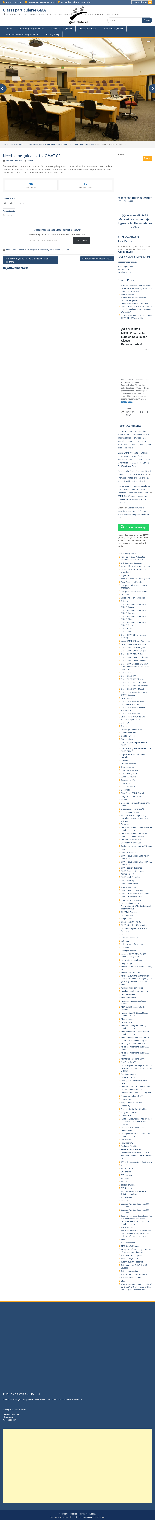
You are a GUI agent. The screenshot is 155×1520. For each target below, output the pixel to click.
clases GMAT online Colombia (133, 644)
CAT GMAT (125, 594)
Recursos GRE (127, 1143)
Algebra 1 (125, 575)
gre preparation (127, 918)
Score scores (126, 1197)
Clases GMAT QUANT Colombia (134, 657)
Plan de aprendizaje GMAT (132, 1096)
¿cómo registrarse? (129, 553)
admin (30, 160)
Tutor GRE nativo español (132, 1262)
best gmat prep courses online (134, 591)
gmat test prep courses (131, 900)
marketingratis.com (126, 266)
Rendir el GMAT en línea (131, 1149)
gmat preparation (128, 887)
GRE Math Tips (127, 915)
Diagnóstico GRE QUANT (131, 796)
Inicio (9, 28)
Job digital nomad (128, 950)
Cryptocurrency (127, 767)
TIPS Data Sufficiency (130, 1246)
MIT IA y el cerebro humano (133, 1043)
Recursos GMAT (128, 1139)
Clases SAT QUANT (113, 28)
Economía (125, 799)
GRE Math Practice (129, 912)
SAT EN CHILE (127, 1168)
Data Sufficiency (128, 786)
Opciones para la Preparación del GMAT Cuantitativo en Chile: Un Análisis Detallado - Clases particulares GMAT (135, 489)
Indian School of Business (132, 944)
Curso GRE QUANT (129, 773)
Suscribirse (81, 240)
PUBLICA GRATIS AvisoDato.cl (21, 1394)
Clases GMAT (126, 631)
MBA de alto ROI (128, 994)
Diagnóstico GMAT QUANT (132, 793)
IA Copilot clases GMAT (131, 937)
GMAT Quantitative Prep (131, 896)
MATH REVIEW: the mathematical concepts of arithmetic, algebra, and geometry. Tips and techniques (136, 979)
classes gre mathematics (131, 729)
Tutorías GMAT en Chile (131, 1277)
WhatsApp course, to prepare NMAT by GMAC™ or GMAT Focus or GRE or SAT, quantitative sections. (136, 1287)
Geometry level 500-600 (131, 839)
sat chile (124, 1165)
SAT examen (126, 1175)
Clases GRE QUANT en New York (135, 685)
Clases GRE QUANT (88, 28)
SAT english (126, 1171)
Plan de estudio (127, 1099)
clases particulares (129, 698)
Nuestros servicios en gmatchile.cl (23, 34)
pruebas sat (126, 1115)
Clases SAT (125, 723)
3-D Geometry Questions (131, 563)
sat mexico (125, 1178)
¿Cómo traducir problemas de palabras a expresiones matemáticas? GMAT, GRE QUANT (135, 300)
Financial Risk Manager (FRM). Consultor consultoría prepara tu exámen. (134, 818)
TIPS (123, 1239)
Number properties (129, 1074)
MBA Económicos (128, 997)
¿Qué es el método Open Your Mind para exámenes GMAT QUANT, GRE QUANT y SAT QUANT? (136, 288)
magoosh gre (126, 963)
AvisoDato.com (124, 272)
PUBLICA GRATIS (125, 252)
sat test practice (128, 1185)
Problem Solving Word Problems (134, 1109)
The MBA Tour (127, 1227)
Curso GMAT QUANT (130, 770)
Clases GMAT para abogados (133, 647)
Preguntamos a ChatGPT (131, 1102)
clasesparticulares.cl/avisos (129, 262)
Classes (124, 726)
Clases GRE (126, 672)
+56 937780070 (13, 2)
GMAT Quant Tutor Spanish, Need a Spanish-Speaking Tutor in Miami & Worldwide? (136, 309)
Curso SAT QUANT (129, 776)
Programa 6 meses (129, 1112)
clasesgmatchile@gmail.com (41, 2)
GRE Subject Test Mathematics (134, 925)
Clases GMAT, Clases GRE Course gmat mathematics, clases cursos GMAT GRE (60, 144)
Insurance (125, 947)
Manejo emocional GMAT (132, 972)
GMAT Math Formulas (130, 877)
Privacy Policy (52, 34)
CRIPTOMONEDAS (129, 763)
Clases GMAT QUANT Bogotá (133, 650)
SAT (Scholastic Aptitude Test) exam (136, 1162)
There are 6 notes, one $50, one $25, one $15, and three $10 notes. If (134, 444)
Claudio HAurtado (128, 732)
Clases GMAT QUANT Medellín (134, 660)
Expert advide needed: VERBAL (97, 258)
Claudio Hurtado (128, 736)
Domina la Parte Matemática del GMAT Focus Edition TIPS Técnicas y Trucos (134, 462)
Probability (125, 1105)
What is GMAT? (127, 294)
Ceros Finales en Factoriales (133, 598)
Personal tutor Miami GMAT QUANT (136, 1092)
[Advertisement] (77, 1466)
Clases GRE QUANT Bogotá (133, 679)
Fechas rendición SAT (130, 812)
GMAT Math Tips (128, 880)
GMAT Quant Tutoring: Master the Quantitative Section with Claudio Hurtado (132, 499)
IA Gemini (125, 941)
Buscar (121, 154)
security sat (126, 1200)
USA (123, 1281)
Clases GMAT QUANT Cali (132, 654)
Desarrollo (125, 790)
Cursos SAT (126, 783)
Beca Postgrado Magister (132, 582)
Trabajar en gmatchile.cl (131, 1258)
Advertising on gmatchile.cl (79, 2)
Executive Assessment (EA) (132, 809)
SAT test (124, 1181)
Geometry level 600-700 (131, 842)
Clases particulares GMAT (25, 10)
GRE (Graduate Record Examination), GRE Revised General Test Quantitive (136, 906)
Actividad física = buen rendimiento (135, 566)
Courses (124, 760)
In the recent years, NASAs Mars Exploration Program (27, 260)
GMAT (123, 849)
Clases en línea (127, 628)
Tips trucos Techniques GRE (133, 1255)
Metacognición (127, 1019)
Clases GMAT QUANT (61, 28)
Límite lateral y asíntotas (131, 960)
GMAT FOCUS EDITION (131, 852)
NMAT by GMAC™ (128, 1062)
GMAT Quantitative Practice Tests (135, 893)
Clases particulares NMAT (132, 713)
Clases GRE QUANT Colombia (133, 682)
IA (122, 934)
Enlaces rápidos (140, 2)
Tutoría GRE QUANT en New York (135, 1274)
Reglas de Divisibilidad (130, 1146)
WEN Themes (99, 1517)
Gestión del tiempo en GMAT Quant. (136, 846)
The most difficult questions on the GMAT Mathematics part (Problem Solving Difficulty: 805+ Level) (136, 1233)
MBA (123, 984)
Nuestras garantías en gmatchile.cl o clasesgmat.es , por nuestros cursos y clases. (136, 1068)
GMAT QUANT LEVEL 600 (132, 890)
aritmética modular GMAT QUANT (135, 578)
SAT (122, 1158)
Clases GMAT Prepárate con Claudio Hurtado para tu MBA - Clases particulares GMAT (133, 456)
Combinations (127, 739)
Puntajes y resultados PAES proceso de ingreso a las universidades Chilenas (136, 1122)
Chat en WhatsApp (136, 527)
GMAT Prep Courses (129, 883)
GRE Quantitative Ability (131, 922)
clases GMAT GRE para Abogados (135, 641)
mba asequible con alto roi (132, 988)
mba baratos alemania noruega (134, 991)
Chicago (124, 601)
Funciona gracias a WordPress (62, 1517)
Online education (128, 1077)
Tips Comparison (128, 1242)
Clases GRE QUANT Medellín (133, 689)
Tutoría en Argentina (129, 1271)
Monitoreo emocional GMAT (133, 1059)
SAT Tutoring (126, 1188)
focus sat (125, 824)
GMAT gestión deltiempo (131, 868)
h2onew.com (123, 269)
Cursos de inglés (128, 780)
